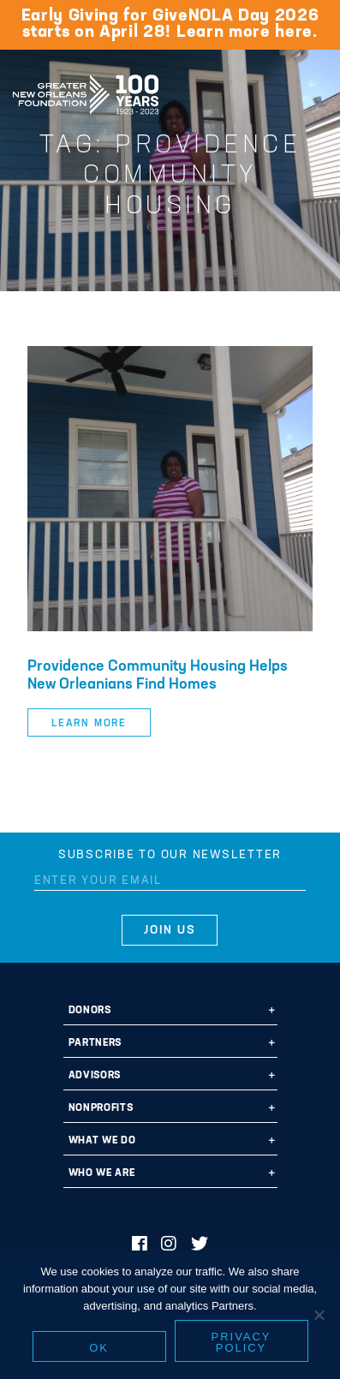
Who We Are (102, 1173)
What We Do (102, 1141)
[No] (318, 1314)
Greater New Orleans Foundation (85, 89)
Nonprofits (101, 1108)
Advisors (95, 1076)
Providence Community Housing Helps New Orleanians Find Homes (157, 676)
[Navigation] (312, 91)
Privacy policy (241, 1342)
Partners (95, 1043)
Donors (90, 1011)
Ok (99, 1347)
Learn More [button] (89, 724)
